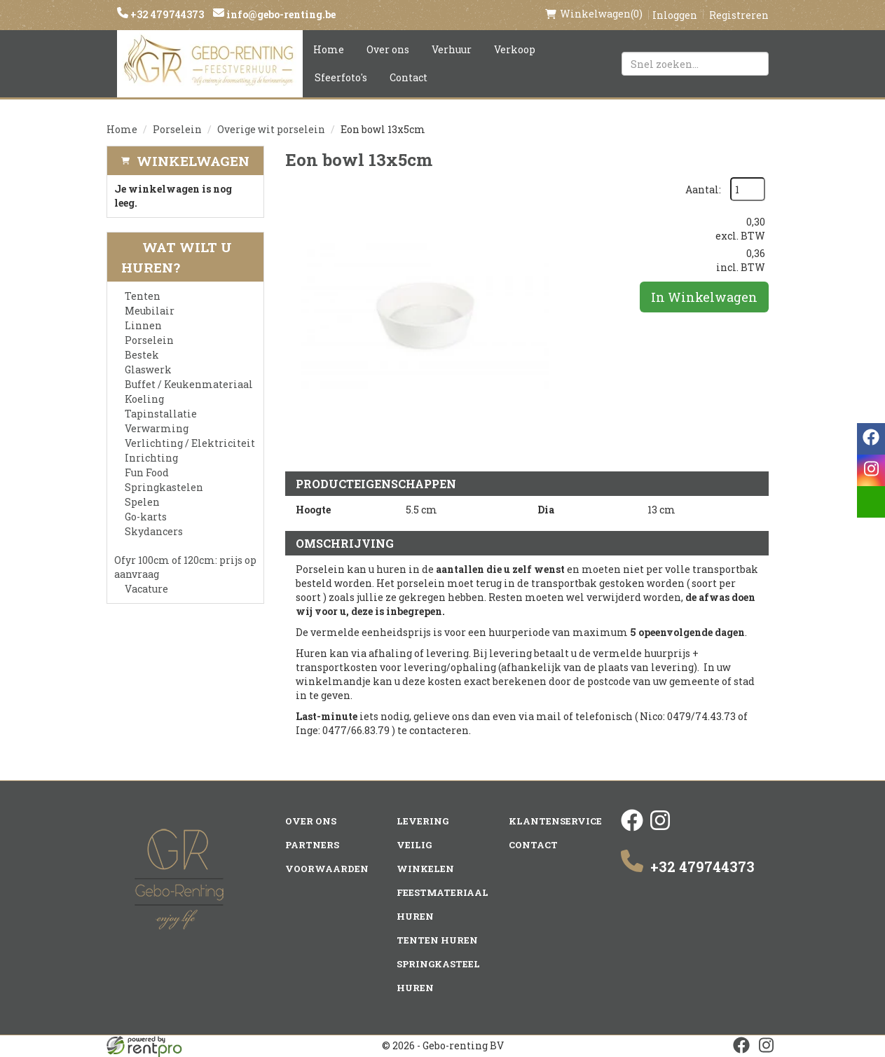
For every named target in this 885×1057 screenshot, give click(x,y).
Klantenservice (555, 821)
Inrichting (151, 457)
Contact (408, 77)
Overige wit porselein (271, 129)
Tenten (142, 296)
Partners (312, 844)
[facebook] (632, 827)
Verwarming (156, 428)
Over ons (387, 49)
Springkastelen (164, 487)
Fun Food (147, 472)
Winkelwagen (193, 161)
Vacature (146, 588)
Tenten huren (437, 940)
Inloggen (674, 15)
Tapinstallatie (161, 413)
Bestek (142, 354)
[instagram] (660, 827)
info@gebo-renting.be (280, 14)
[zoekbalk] (695, 64)
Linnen (143, 325)
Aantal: (703, 189)
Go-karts (146, 516)
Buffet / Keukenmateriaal (189, 384)
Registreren (739, 15)
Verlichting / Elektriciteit (190, 443)
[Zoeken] (752, 64)
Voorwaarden (327, 868)
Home (328, 49)
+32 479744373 (166, 14)
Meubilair (149, 310)
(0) (594, 14)
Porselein (177, 129)
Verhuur (452, 49)
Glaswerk (148, 369)
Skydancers (154, 531)
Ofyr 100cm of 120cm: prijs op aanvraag (185, 567)
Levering (422, 821)
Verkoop (514, 49)
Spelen (142, 502)
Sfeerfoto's (341, 77)
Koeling (144, 399)
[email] (871, 502)
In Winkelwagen (704, 297)
